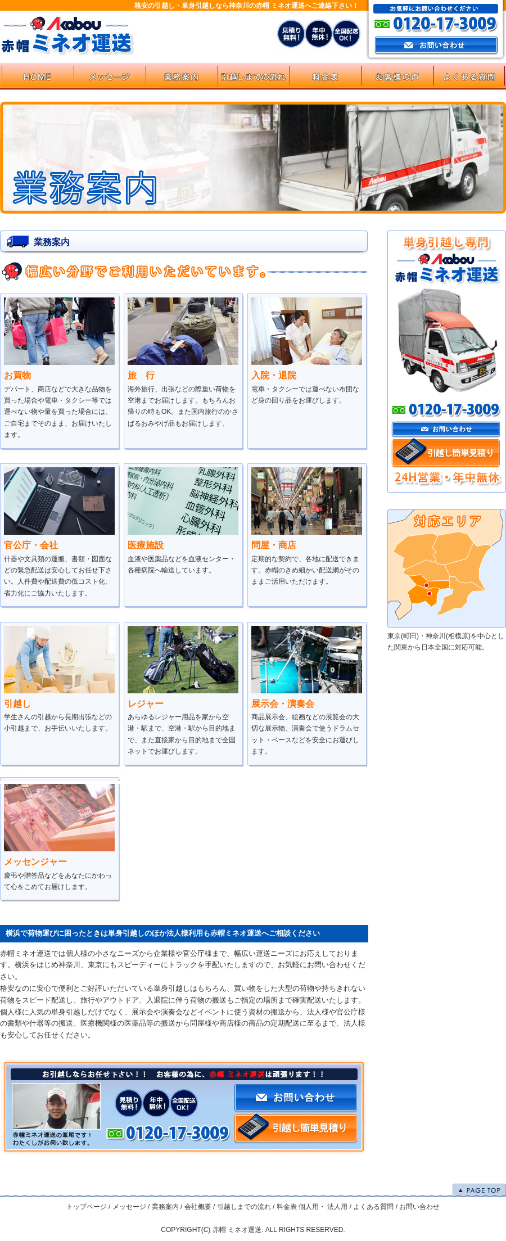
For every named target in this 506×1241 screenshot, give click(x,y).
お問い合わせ (445, 429)
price (325, 76)
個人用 (309, 1207)
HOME (37, 76)
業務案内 (165, 1207)
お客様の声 (397, 76)
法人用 (337, 1207)
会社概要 (197, 1207)
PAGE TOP (479, 1189)
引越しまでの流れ (244, 1207)
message (109, 76)
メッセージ (129, 1207)
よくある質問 (373, 1207)
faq (469, 76)
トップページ (86, 1207)
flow (253, 76)
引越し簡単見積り (445, 453)
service (181, 76)
